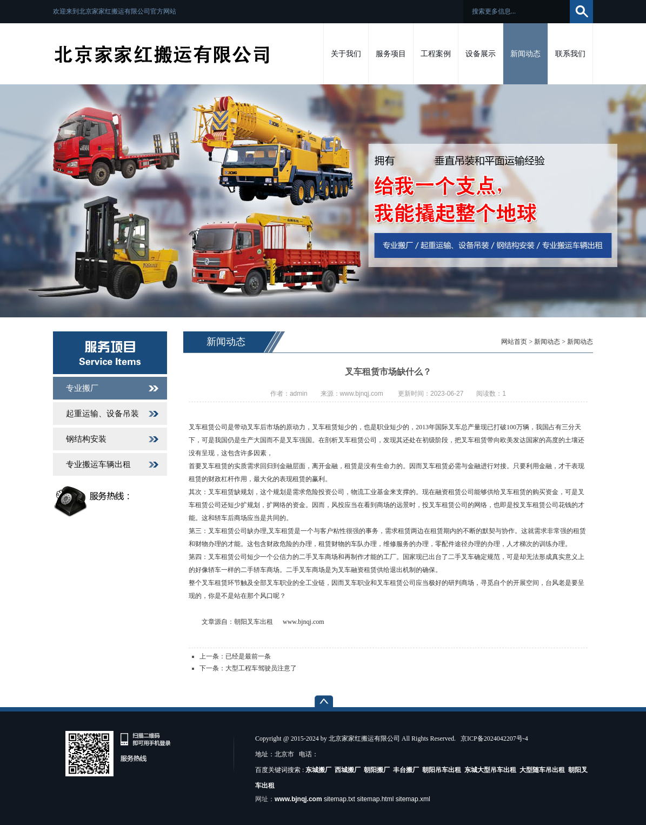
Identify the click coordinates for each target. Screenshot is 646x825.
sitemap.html (375, 799)
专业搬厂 (82, 388)
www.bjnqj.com (303, 622)
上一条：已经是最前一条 (235, 656)
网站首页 (514, 341)
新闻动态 (547, 341)
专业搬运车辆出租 (98, 464)
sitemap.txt (339, 799)
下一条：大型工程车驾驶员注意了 (248, 668)
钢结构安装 (86, 439)
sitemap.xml (413, 799)
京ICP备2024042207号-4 (494, 738)
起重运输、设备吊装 (102, 413)
